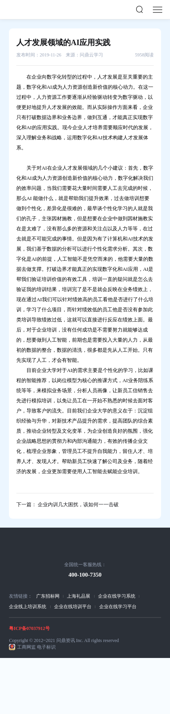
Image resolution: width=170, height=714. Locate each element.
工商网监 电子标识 (36, 647)
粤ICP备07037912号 (29, 628)
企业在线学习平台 (118, 606)
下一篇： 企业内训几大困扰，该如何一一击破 (67, 504)
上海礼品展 (78, 596)
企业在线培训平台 (72, 606)
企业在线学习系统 (116, 596)
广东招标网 (48, 596)
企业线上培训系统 (27, 606)
